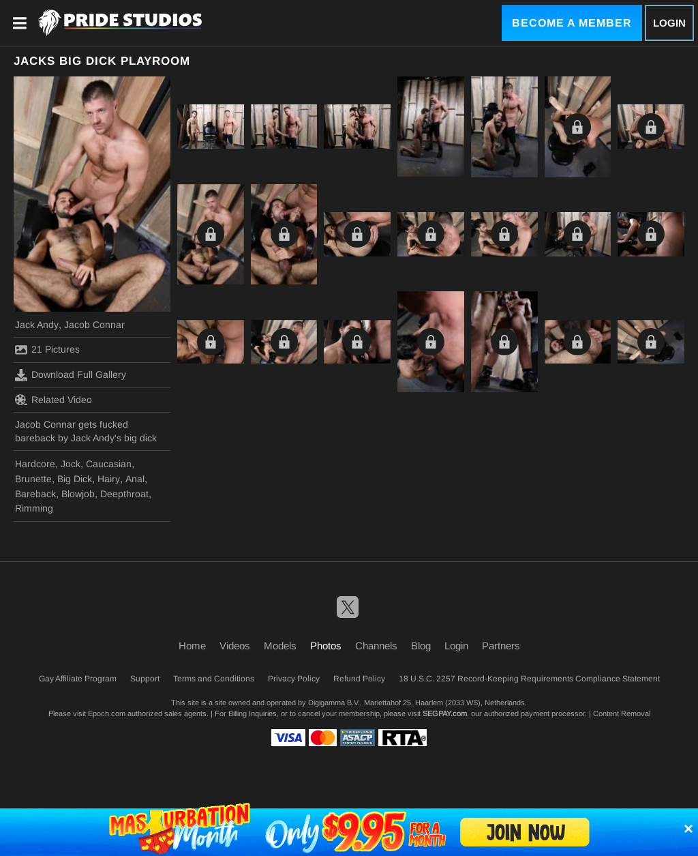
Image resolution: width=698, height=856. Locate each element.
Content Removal (621, 713)
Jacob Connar (94, 324)
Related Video (53, 400)
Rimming (34, 508)
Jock (70, 463)
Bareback (35, 493)
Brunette (33, 478)
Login (669, 23)
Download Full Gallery (70, 375)
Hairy (108, 478)
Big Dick (74, 478)
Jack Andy (37, 324)
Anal (135, 478)
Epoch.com (106, 713)
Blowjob (78, 493)
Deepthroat (124, 493)
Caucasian (109, 463)
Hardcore (35, 463)
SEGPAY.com (445, 713)
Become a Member (572, 23)
